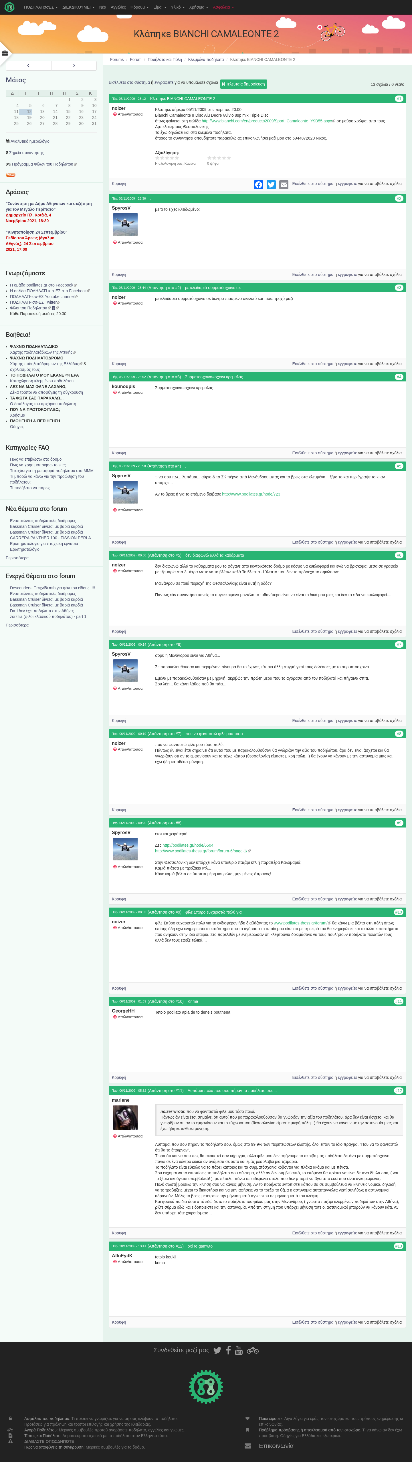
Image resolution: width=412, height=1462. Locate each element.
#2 (399, 198)
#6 (399, 555)
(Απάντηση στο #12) (166, 1246)
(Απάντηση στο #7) (164, 733)
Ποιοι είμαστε (270, 1418)
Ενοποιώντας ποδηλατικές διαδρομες (43, 520)
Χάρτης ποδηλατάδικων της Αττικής (43, 352)
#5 (399, 466)
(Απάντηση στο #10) (166, 1001)
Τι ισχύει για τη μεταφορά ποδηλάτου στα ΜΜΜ (52, 470)
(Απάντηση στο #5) (164, 555)
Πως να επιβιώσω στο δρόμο (36, 459)
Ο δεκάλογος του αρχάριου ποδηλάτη (43, 403)
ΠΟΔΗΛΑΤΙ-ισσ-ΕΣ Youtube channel (44, 296)
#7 (399, 644)
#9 (399, 823)
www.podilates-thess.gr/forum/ (302, 923)
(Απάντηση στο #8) (164, 823)
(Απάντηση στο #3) (164, 377)
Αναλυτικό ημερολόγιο (30, 141)
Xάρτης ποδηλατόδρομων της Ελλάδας (46, 363)
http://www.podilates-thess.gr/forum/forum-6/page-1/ (203, 851)
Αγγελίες (118, 7)
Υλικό (178, 7)
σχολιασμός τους (25, 369)
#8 (399, 733)
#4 (399, 377)
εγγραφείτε (164, 82)
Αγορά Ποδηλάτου (40, 1430)
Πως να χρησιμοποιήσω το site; (38, 465)
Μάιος (16, 80)
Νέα (102, 7)
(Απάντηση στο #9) (164, 912)
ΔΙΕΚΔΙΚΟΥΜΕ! (78, 7)
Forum (135, 59)
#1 (399, 98)
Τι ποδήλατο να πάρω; (30, 488)
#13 (398, 1246)
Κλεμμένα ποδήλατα (206, 59)
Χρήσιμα (199, 7)
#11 (398, 1001)
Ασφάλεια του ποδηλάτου (46, 1418)
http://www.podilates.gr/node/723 (251, 494)
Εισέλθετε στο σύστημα (129, 82)
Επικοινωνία (276, 1445)
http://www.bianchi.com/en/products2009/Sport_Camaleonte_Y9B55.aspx (268, 121)
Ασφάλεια (223, 7)
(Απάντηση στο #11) (166, 1090)
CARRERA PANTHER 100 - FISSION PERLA (50, 538)
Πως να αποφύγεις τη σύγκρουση (54, 1447)
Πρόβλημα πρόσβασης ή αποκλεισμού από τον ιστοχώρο (309, 1430)
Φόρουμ (139, 7)
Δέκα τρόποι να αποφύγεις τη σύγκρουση (46, 392)
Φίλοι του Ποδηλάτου (30, 308)
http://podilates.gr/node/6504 (188, 845)
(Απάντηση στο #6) (164, 644)
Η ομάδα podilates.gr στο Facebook (43, 285)
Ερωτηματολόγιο (24, 549)
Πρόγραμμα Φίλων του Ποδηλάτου (44, 164)
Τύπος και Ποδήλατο (42, 1435)
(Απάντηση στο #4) (164, 466)
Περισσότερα (17, 558)
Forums (117, 59)
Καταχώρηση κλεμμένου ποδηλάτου (42, 381)
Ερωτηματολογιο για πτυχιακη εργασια (44, 543)
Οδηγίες (17, 426)
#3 (399, 287)
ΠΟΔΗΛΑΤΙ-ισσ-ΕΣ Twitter (35, 302)
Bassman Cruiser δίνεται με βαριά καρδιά (46, 526)
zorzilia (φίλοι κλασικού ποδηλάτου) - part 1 (48, 616)
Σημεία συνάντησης (26, 152)
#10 (398, 912)
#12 (398, 1090)
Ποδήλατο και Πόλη (165, 59)
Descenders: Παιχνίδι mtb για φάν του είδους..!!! (52, 588)
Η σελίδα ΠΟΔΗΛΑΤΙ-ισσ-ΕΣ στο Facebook (50, 291)
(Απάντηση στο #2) (164, 287)
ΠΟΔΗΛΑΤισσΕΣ (41, 7)
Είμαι (160, 7)
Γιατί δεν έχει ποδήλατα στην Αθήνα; (42, 610)
